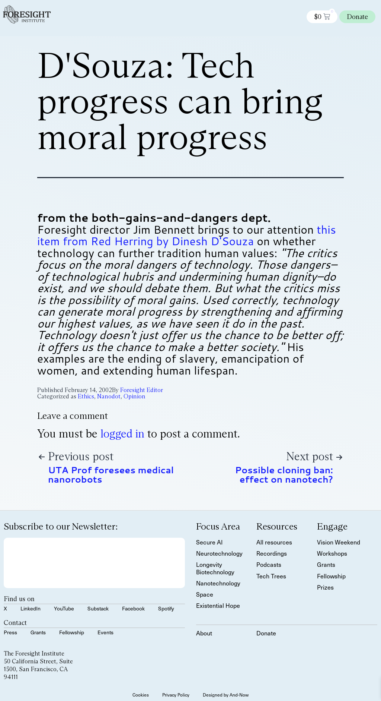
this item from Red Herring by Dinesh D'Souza (186, 235)
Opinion (134, 396)
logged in (122, 434)
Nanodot (109, 396)
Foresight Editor (141, 390)
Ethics (86, 396)
